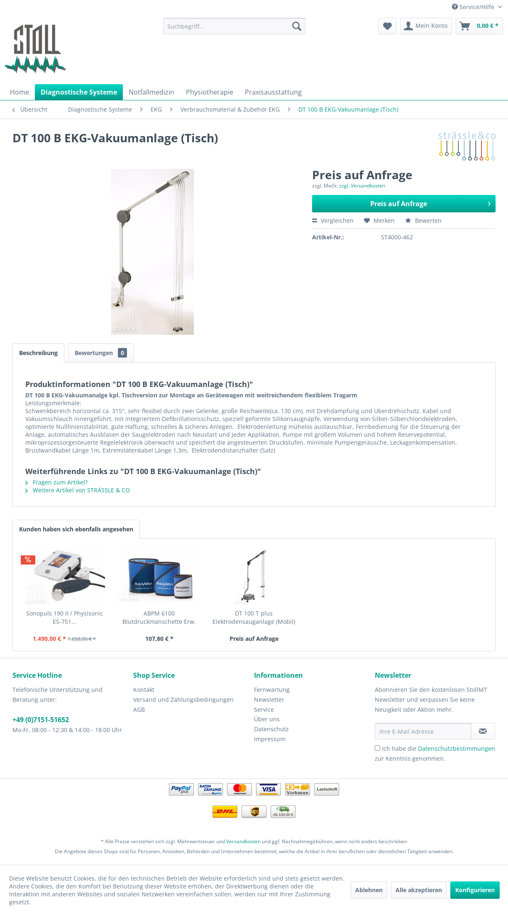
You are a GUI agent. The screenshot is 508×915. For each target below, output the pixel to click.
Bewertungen (101, 353)
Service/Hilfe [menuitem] (474, 7)
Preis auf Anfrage (430, 202)
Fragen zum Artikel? (56, 482)
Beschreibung (38, 353)
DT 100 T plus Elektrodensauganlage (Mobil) (253, 617)
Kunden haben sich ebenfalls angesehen (76, 529)
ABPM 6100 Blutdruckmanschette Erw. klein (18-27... (159, 617)
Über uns (267, 719)
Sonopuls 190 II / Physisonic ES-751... (64, 617)
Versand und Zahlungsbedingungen (183, 699)
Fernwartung (272, 690)
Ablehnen (369, 890)
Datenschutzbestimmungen (456, 748)
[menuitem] (234, 26)
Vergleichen (333, 220)
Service (264, 709)
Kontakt (143, 690)
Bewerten (423, 220)
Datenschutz (271, 729)
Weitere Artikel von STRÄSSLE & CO (77, 490)
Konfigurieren (475, 890)
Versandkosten (243, 841)
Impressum (270, 739)
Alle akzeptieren (419, 890)
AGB (139, 709)
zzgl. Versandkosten (362, 185)
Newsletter (269, 699)
